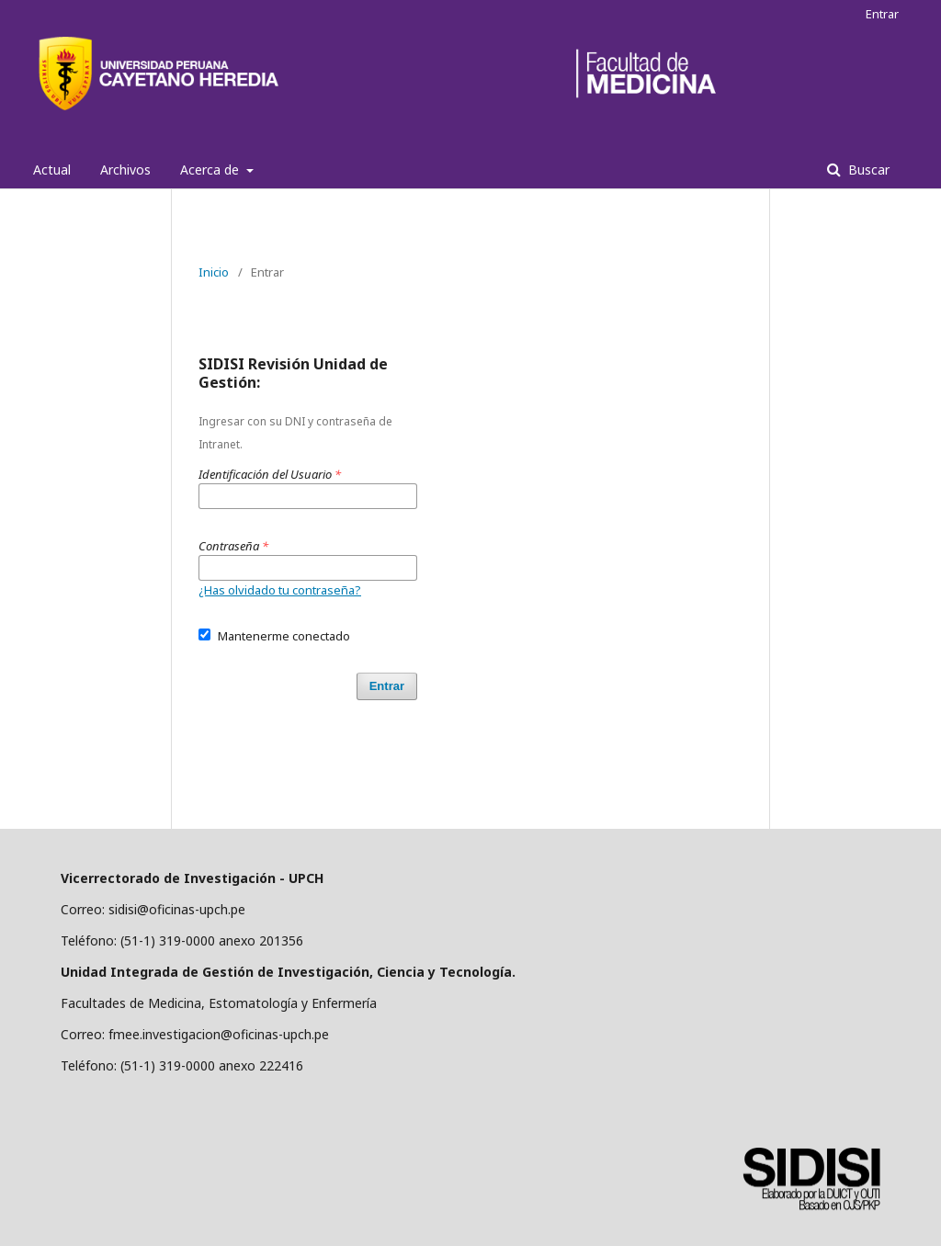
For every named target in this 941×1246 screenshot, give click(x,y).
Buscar (867, 169)
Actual (52, 169)
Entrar (882, 14)
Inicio (213, 272)
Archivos (125, 169)
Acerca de (211, 169)
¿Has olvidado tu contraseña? (279, 590)
